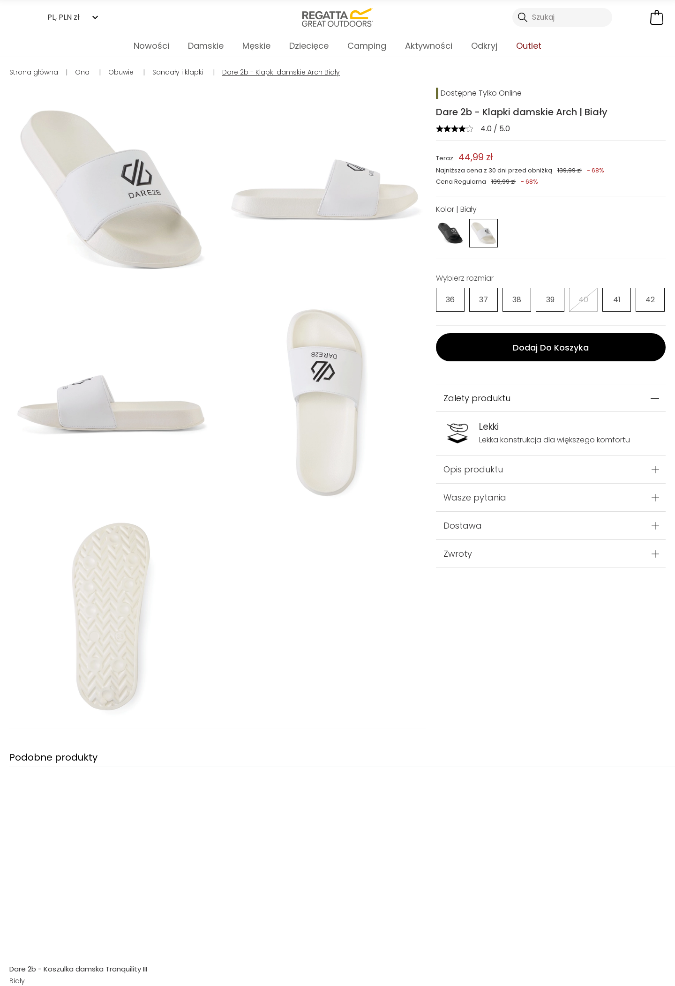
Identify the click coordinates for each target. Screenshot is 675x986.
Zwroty (457, 554)
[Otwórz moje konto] (632, 17)
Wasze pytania (474, 497)
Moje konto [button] (187, 957)
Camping (366, 46)
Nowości (151, 46)
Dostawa (462, 525)
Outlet (528, 46)
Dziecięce (309, 46)
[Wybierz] (450, 300)
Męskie (256, 46)
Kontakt (529, 957)
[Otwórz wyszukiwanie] (562, 17)
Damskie (206, 46)
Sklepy (361, 957)
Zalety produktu (476, 398)
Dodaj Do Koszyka (551, 347)
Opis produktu (473, 469)
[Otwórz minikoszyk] (656, 17)
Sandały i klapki (338, 904)
